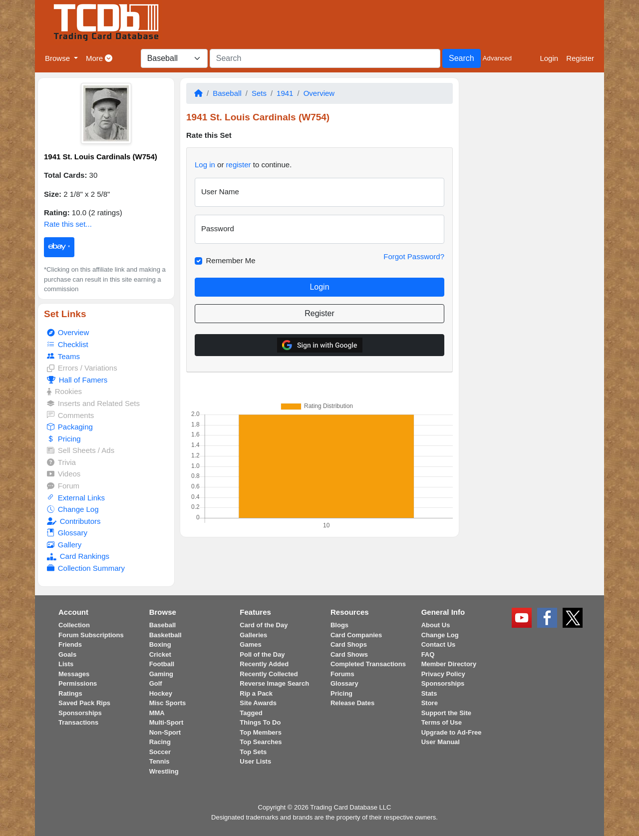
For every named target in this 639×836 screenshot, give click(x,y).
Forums (342, 674)
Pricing (63, 438)
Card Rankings (78, 556)
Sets (259, 93)
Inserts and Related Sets (93, 403)
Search (461, 58)
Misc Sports (167, 703)
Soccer (160, 752)
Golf (155, 683)
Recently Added (264, 664)
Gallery (64, 544)
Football (162, 664)
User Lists (255, 761)
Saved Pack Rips (84, 703)
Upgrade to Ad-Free (451, 732)
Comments (70, 415)
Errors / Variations (82, 368)
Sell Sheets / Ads (80, 450)
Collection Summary (86, 568)
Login (549, 58)
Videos (63, 473)
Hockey (160, 693)
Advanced (497, 58)
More (99, 58)
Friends (70, 644)
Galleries (253, 635)
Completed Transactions (368, 664)
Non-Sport (165, 732)
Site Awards (258, 703)
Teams (63, 356)
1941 (285, 93)
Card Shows (349, 654)
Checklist (67, 344)
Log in (205, 164)
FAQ (428, 654)
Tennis (159, 761)
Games (250, 644)
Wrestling (164, 771)
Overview (68, 332)
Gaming (161, 674)
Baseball (227, 93)
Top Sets (253, 752)
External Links (76, 497)
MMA (157, 713)
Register (580, 58)
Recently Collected (269, 674)
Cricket (160, 654)
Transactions (78, 722)
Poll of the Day (262, 654)
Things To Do (260, 722)
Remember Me (231, 260)
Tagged (251, 713)
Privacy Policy (443, 674)
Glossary (67, 532)
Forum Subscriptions (91, 635)
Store (429, 703)
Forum (63, 485)
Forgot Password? (413, 256)
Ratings (70, 693)
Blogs (339, 625)
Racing (160, 742)
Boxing (160, 644)
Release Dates (352, 703)
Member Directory (449, 664)
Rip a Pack (256, 693)
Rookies (64, 391)
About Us (435, 625)
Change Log (72, 509)
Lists (65, 664)
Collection (74, 625)
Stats (429, 693)
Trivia (61, 462)
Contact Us (438, 644)
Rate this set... (68, 224)
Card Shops (348, 644)
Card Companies (356, 635)
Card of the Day (264, 625)
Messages (73, 674)
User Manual (440, 742)
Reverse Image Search (274, 683)
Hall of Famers (77, 380)
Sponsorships (80, 713)
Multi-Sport (166, 722)
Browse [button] (58, 58)
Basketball (165, 635)
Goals (67, 654)
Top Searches (261, 742)
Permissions (77, 683)
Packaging (69, 426)
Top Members (261, 732)
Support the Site (446, 713)
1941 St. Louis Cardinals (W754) (100, 156)
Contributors (73, 521)
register (238, 164)
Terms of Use (441, 722)
